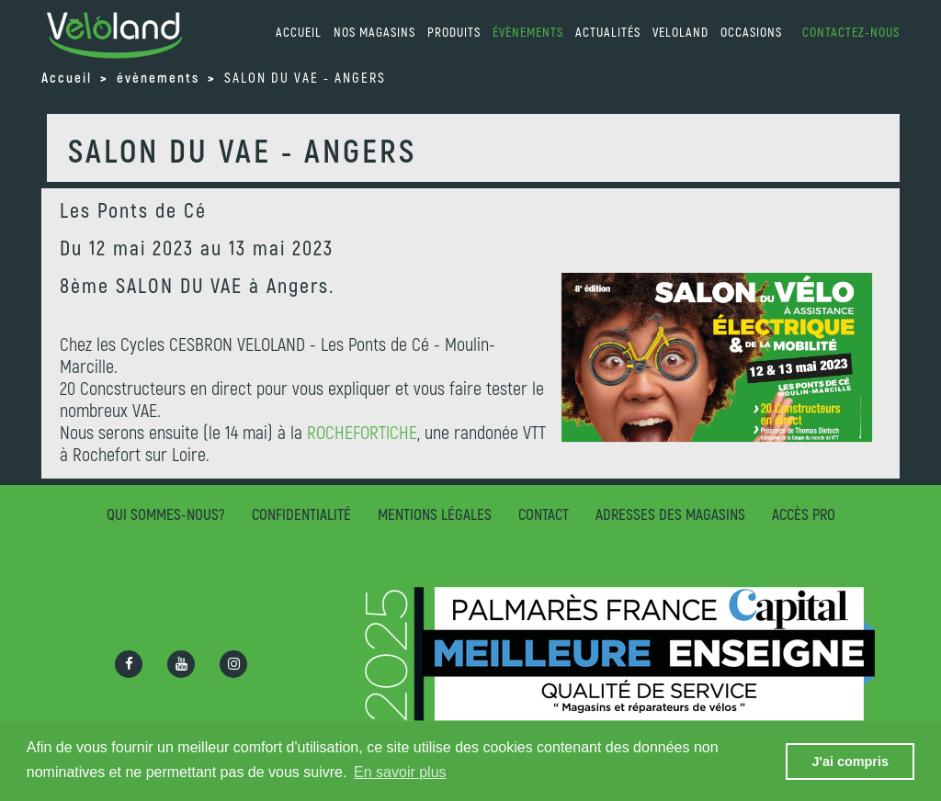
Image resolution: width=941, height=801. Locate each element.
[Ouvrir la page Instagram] (233, 664)
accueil (299, 31)
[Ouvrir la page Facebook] (128, 664)
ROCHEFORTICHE (362, 432)
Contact (543, 513)
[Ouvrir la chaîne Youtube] (181, 664)
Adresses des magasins (670, 513)
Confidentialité (301, 513)
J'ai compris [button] (849, 761)
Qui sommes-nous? (166, 513)
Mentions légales (435, 513)
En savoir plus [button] (400, 772)
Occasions (751, 31)
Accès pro (803, 513)
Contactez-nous (851, 31)
